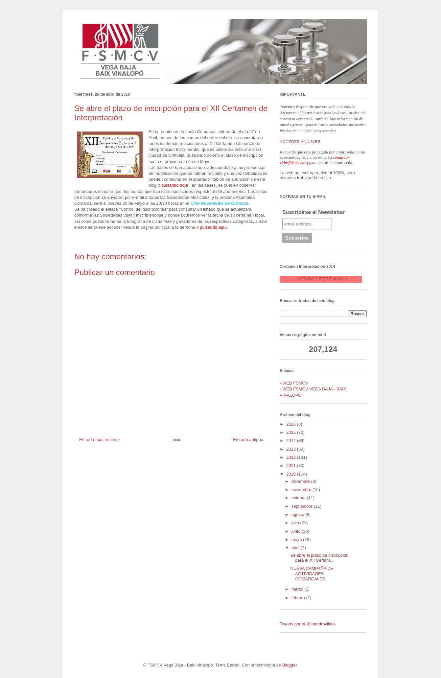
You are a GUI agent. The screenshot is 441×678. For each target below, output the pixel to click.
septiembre (302, 506)
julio (295, 522)
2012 (291, 457)
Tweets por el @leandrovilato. (308, 623)
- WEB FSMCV (294, 383)
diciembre (301, 481)
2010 (291, 474)
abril (296, 547)
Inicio (176, 439)
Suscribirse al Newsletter (313, 212)
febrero (298, 597)
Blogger (289, 665)
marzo (298, 589)
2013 (291, 449)
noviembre (302, 489)
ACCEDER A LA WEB (300, 141)
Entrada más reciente (99, 439)
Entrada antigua (248, 439)
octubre (299, 497)
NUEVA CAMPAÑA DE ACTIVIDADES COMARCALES (311, 573)
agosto (298, 514)
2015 (291, 432)
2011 (291, 465)
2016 (291, 424)
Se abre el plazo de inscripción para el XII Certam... (319, 558)
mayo (297, 539)
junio (296, 531)
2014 (291, 440)
